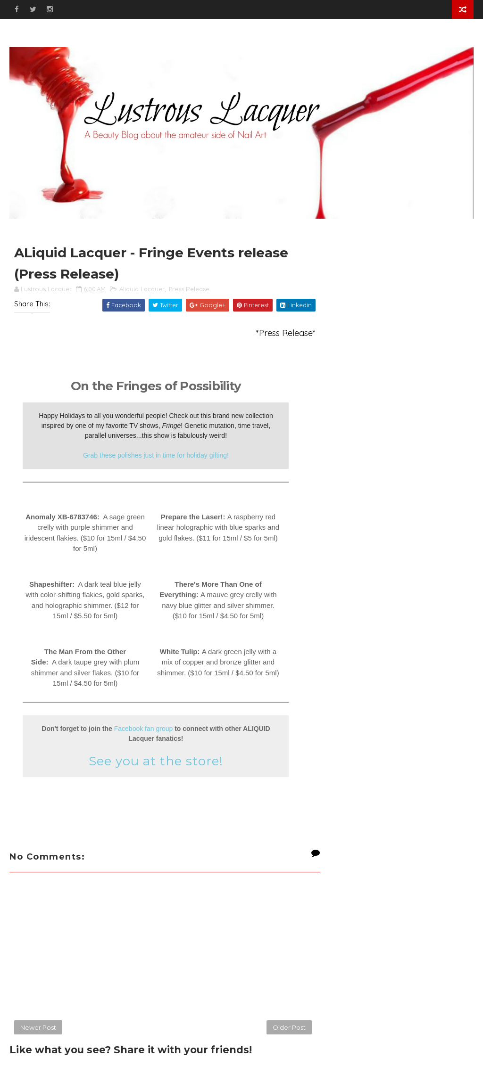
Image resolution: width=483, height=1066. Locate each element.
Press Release (189, 289)
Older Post (289, 1027)
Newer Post (38, 1027)
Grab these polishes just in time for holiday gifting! (156, 455)
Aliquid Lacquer (142, 289)
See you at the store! (156, 761)
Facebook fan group (143, 728)
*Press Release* (286, 333)
